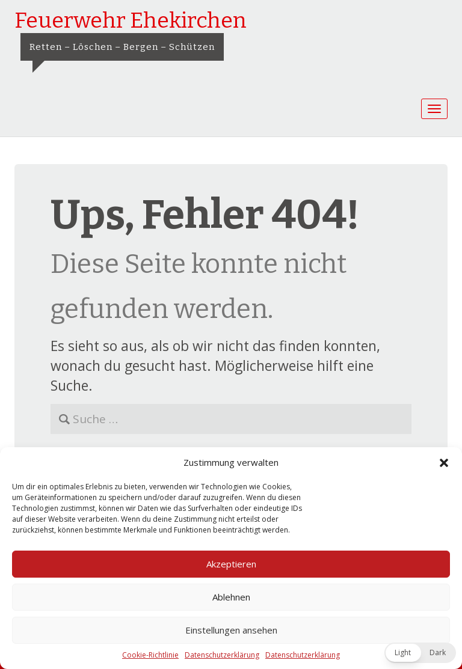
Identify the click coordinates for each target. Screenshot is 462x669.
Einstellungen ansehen (231, 630)
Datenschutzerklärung (222, 655)
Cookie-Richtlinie (150, 655)
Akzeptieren (231, 564)
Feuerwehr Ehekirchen (130, 20)
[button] (444, 463)
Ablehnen (231, 597)
